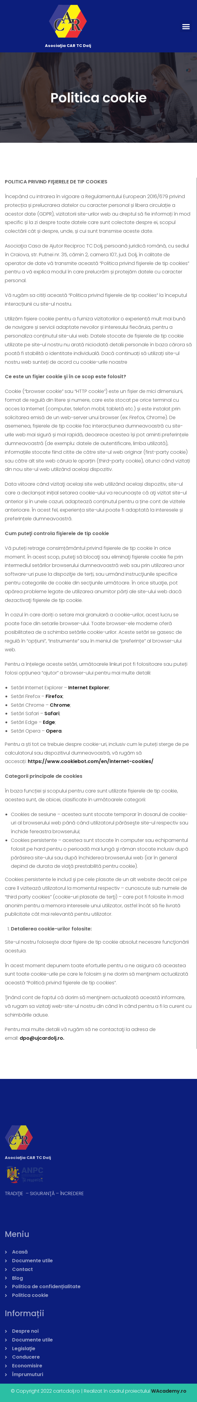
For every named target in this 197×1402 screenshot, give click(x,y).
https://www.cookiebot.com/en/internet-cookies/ (91, 761)
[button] (186, 26)
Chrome (60, 705)
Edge (49, 722)
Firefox (54, 696)
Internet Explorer (88, 687)
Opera (54, 730)
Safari (51, 713)
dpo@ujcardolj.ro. (42, 1038)
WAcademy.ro (168, 1391)
